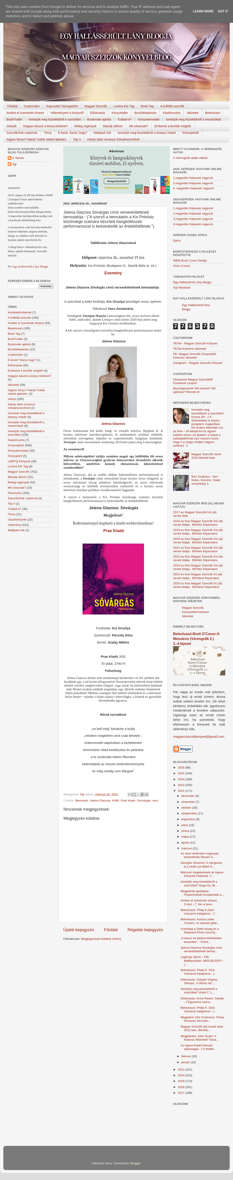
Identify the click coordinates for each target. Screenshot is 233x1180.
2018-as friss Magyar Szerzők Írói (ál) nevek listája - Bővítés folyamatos (198, 522)
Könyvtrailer (120, 113)
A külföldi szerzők (172, 106)
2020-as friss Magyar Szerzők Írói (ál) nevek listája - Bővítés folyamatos (198, 540)
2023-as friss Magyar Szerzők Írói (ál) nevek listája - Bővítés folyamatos (198, 567)
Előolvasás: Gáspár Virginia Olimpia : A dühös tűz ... (199, 981)
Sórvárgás (144, 800)
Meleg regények (85, 126)
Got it (223, 11)
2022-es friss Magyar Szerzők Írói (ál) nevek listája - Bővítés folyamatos (198, 558)
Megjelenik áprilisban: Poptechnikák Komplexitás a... (202, 892)
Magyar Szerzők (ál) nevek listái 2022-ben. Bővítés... (202, 1028)
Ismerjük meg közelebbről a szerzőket (55, 119)
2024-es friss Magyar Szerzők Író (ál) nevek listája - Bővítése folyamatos (197, 576)
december (188, 796)
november (188, 802)
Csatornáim (32, 106)
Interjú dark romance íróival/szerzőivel (113, 139)
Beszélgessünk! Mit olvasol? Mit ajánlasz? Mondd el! (194, 390)
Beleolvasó (212, 113)
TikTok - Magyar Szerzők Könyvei (195, 343)
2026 (181, 767)
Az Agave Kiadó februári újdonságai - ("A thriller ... (199, 1047)
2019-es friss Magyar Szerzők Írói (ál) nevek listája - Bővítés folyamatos (198, 531)
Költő (115, 800)
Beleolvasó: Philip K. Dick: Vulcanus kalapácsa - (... (199, 971)
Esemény (113, 273)
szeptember (189, 813)
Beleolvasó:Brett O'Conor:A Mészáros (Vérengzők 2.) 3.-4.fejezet (196, 639)
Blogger (135, 1163)
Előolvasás (97, 113)
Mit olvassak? (138, 126)
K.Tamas (18, 158)
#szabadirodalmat (20, 312)
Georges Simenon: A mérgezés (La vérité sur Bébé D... (201, 864)
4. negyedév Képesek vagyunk (193, 188)
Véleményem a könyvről (67, 113)
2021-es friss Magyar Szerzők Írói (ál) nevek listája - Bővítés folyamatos (198, 549)
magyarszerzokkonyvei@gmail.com (198, 736)
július (185, 825)
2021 (181, 1069)
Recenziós (15, 493)
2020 (181, 1075)
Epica (177, 240)
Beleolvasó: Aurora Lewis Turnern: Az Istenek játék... (200, 921)
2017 (181, 1092)
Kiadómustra (171, 113)
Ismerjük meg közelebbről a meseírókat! (193, 119)
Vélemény (14, 525)
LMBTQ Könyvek (19, 461)
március (187, 848)
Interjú (12, 399)
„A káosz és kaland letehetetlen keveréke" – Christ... (201, 939)
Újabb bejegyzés (78, 929)
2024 (181, 779)
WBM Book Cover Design (190, 260)
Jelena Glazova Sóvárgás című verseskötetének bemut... (201, 949)
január (185, 1062)
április (185, 842)
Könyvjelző (15, 456)
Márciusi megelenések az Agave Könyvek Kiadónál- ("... (202, 874)
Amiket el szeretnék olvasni (25, 113)
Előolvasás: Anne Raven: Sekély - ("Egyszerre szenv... (202, 1000)
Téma (48, 133)
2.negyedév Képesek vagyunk (193, 213)
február (186, 1056)
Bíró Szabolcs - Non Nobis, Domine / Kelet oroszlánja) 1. (205, 480)
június (185, 831)
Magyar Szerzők (96, 106)
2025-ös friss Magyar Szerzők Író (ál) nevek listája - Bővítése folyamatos (197, 585)
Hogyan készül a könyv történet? (29, 376)
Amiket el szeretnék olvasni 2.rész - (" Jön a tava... (199, 902)
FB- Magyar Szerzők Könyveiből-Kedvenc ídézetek (195, 355)
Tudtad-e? (124, 119)
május (185, 836)
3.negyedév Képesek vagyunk (193, 183)
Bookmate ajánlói (99, 119)
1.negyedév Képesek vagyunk (193, 177)
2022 (181, 790)
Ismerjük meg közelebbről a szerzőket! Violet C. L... (199, 990)
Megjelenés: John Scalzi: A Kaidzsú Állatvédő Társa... (200, 1037)
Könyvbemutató (149, 119)
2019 (181, 1081)
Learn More (203, 11)
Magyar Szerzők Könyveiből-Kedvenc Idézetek (195, 612)
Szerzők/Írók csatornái (21, 133)
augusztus (188, 819)
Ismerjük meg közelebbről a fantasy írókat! (147, 133)
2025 (181, 773)
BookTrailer (14, 119)
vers (155, 800)
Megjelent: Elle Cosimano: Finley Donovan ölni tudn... (202, 1019)
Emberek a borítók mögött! (172, 126)
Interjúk (11, 126)
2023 (181, 785)
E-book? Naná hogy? (22, 360)
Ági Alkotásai (181, 287)
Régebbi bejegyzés (145, 929)
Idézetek (193, 113)
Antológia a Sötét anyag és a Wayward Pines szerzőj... (200, 930)
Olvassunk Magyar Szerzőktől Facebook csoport (193, 381)
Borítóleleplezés (145, 113)
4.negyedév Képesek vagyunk (193, 224)
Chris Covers (181, 265)
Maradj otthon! (113, 126)
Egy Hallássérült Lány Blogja (30, 266)
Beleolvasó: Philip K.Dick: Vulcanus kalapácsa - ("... (199, 911)
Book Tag (147, 106)
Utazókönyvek (17, 519)
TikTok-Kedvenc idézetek (189, 348)
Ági (14, 164)
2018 (181, 1087)
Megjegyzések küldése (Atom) (101, 938)
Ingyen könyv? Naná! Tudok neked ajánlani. (36, 139)
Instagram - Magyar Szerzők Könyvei (197, 363)
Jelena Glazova (113, 423)
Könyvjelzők (190, 133)
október (186, 807)
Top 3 (77, 139)
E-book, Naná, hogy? (72, 133)
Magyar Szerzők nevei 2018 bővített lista (206, 455)
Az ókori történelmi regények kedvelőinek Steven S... (200, 855)
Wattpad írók (102, 133)
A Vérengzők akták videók (190, 158)
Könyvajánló (16, 445)
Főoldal (12, 106)
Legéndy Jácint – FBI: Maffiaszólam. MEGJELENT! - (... (202, 960)
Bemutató (81, 800)
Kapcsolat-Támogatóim (62, 106)
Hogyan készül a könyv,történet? (45, 126)
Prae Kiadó (113, 531)
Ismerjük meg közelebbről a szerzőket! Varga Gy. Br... (199, 883)
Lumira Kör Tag (123, 106)
